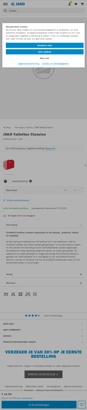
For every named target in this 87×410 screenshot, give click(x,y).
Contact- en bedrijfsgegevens (55, 63)
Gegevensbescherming (28, 63)
